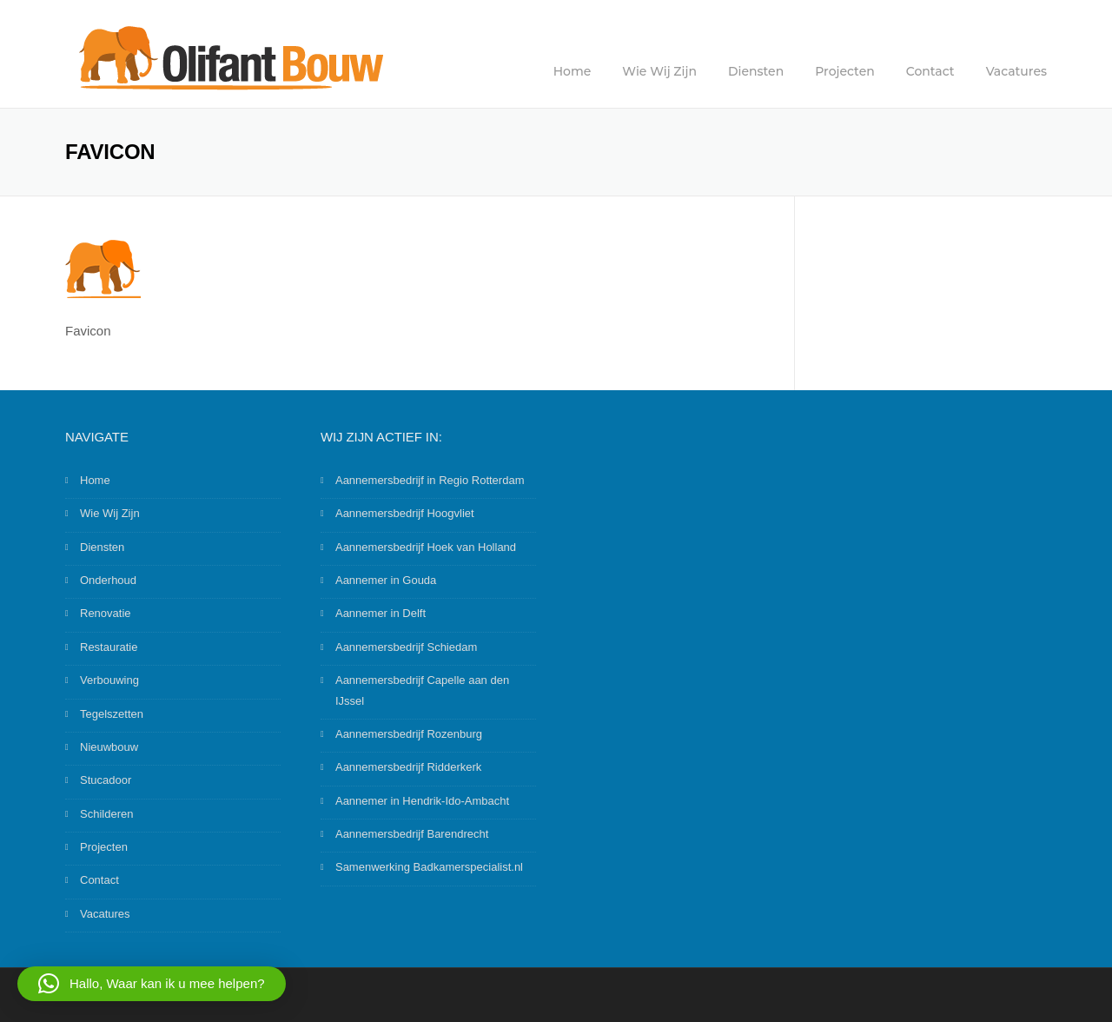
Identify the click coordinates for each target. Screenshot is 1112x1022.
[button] (151, 983)
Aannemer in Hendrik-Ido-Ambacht (422, 800)
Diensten (756, 71)
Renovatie (105, 613)
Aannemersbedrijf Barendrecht (411, 833)
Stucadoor (105, 779)
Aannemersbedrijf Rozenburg (408, 733)
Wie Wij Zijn (659, 71)
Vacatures (1016, 71)
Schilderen (106, 813)
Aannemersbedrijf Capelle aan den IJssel (422, 690)
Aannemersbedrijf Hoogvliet (404, 513)
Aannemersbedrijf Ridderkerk (408, 766)
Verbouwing (109, 680)
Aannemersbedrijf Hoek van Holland (425, 547)
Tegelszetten (111, 713)
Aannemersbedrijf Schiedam (406, 647)
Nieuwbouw (109, 746)
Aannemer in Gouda (385, 580)
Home (572, 71)
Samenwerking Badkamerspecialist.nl (429, 866)
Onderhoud (108, 580)
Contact (930, 71)
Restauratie (108, 647)
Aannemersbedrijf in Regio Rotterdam (430, 480)
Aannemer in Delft (380, 613)
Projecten (845, 71)
